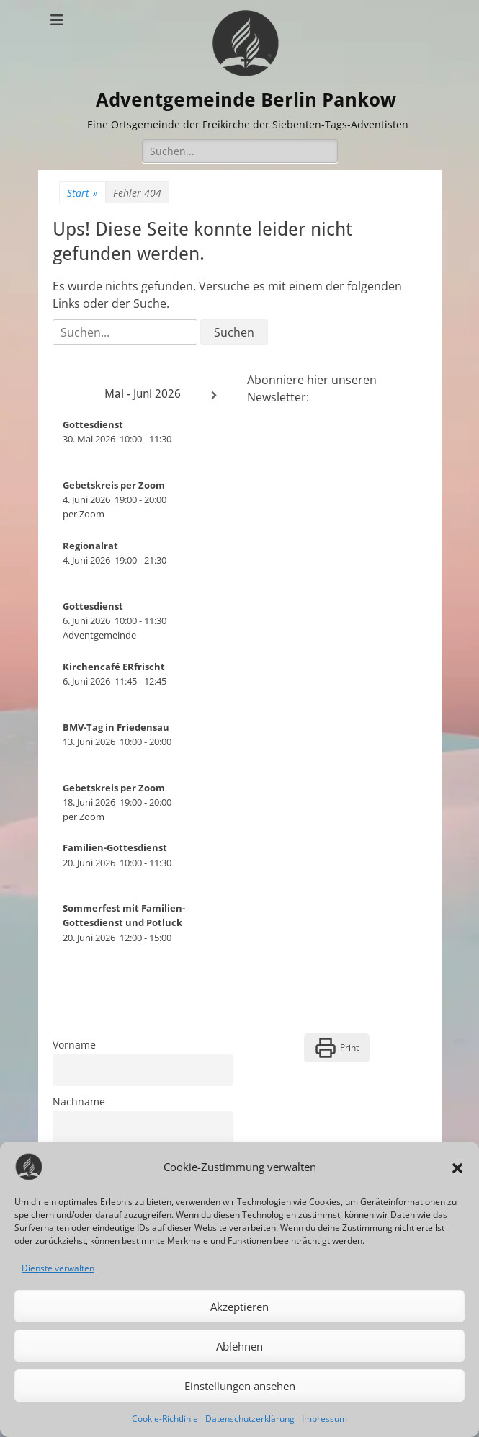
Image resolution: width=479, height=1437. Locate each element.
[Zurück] (71, 395)
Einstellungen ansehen (239, 1386)
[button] (457, 1167)
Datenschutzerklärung (250, 1418)
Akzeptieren (239, 1306)
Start (82, 192)
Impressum (324, 1418)
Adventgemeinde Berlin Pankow (249, 99)
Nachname (79, 1101)
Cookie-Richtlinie (165, 1418)
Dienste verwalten (58, 1268)
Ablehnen (239, 1346)
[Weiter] (215, 395)
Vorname (74, 1044)
